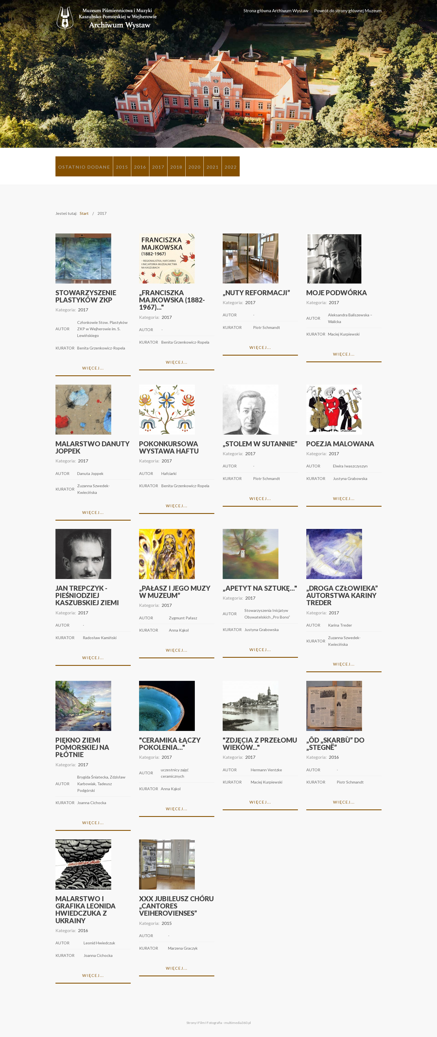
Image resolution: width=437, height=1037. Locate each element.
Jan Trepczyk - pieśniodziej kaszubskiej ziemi (87, 595)
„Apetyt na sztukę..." (260, 588)
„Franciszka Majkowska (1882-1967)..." (172, 300)
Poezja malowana (340, 444)
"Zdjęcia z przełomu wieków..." (260, 743)
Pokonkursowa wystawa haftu (169, 447)
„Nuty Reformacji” (256, 293)
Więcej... (93, 368)
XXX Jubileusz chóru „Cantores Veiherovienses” (176, 906)
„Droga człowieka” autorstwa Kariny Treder (342, 595)
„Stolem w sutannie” (260, 444)
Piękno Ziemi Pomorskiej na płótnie (82, 747)
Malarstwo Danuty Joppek (92, 447)
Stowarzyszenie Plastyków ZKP (85, 296)
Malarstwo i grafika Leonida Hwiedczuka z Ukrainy (85, 910)
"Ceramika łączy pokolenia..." (170, 743)
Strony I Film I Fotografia (204, 1023)
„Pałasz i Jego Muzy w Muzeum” (174, 591)
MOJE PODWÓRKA (336, 293)
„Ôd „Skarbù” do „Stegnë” (335, 743)
